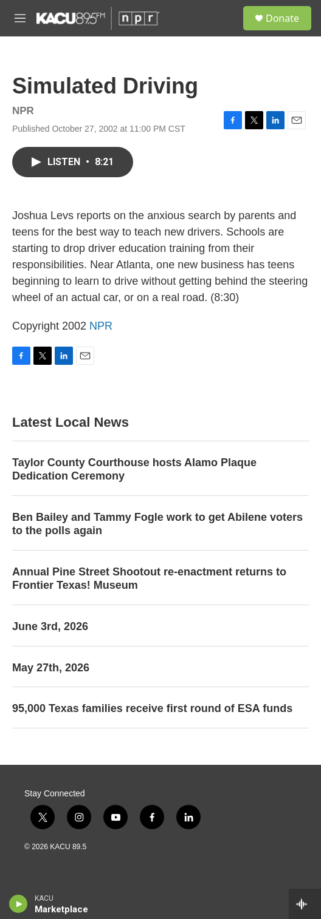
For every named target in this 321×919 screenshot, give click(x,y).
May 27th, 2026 (50, 668)
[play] (18, 904)
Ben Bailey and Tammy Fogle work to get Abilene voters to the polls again (157, 524)
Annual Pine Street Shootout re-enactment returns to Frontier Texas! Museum (149, 578)
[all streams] (305, 904)
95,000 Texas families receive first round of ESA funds (152, 708)
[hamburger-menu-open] (20, 18)
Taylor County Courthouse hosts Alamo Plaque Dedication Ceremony (134, 469)
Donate (282, 18)
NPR (100, 326)
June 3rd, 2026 (50, 626)
